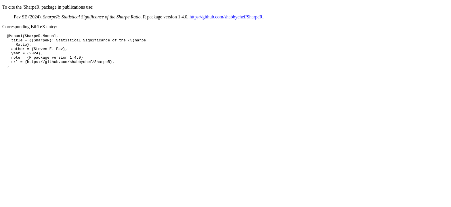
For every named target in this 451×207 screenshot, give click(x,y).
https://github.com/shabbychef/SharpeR (226, 16)
